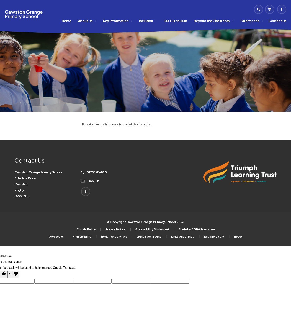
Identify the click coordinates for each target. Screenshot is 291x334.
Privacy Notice (118, 229)
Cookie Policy (88, 229)
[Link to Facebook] (281, 9)
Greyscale (58, 236)
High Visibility (85, 236)
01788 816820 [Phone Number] (94, 172)
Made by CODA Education (197, 229)
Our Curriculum (175, 21)
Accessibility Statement (155, 229)
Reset (238, 236)
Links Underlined (185, 236)
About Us (87, 21)
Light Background (152, 236)
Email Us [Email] (90, 181)
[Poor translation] (13, 274)
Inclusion (148, 21)
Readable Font (217, 236)
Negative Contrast (116, 236)
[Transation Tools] (269, 9)
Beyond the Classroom (214, 21)
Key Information (117, 21)
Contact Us (277, 21)
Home (66, 21)
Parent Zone (251, 21)
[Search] (258, 9)
